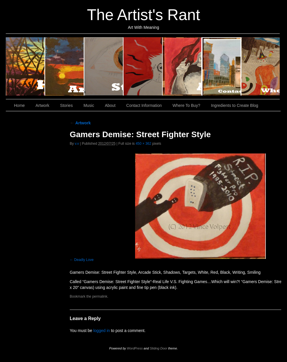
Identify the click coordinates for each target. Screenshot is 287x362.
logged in (101, 330)
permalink (99, 296)
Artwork (64, 66)
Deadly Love (84, 260)
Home (25, 66)
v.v (77, 144)
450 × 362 (143, 144)
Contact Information (221, 66)
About (182, 66)
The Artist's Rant (143, 14)
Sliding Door (158, 348)
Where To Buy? (260, 66)
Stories (103, 66)
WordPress (135, 348)
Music (143, 66)
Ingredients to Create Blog (234, 105)
